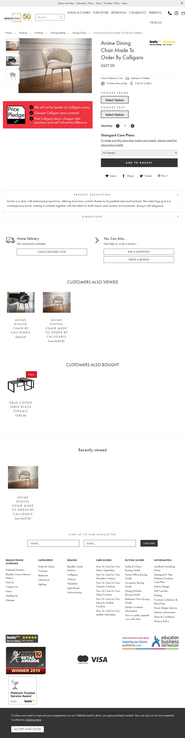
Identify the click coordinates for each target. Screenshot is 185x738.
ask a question (139, 251)
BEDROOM (119, 12)
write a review (138, 259)
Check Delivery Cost (112, 78)
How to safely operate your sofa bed (137, 617)
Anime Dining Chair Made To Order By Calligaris (56, 328)
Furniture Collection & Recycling (165, 601)
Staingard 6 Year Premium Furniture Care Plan (163, 578)
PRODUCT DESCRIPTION (92, 194)
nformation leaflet (112, 145)
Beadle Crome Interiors (75, 568)
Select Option (114, 100)
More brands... (75, 592)
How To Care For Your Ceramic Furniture (108, 584)
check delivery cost (52, 252)
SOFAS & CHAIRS (78, 12)
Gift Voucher (161, 591)
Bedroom (43, 575)
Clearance (44, 579)
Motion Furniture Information (134, 608)
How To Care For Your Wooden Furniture (108, 576)
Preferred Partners (15, 569)
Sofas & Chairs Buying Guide (133, 568)
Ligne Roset (73, 588)
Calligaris (72, 574)
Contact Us (12, 586)
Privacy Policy (161, 621)
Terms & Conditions (164, 616)
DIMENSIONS (92, 216)
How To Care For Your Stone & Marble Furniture (108, 602)
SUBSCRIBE (149, 543)
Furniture (42, 571)
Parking (158, 595)
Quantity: (107, 125)
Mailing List (12, 595)
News (9, 591)
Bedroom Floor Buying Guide (137, 600)
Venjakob (72, 583)
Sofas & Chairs (46, 566)
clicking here (33, 720)
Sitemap (10, 600)
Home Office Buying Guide (136, 576)
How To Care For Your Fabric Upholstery (108, 568)
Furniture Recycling (114, 83)
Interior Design (161, 586)
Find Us (10, 582)
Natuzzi (71, 579)
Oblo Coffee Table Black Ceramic (21, 407)
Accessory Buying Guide (134, 584)
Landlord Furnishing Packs (164, 568)
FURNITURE (101, 12)
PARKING (155, 12)
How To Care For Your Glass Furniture (108, 592)
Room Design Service (165, 608)
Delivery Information (165, 612)
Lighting (42, 584)
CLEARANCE (137, 12)
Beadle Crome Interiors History (18, 576)
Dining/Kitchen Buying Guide (133, 592)
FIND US (156, 22)
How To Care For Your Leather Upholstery (108, 612)
